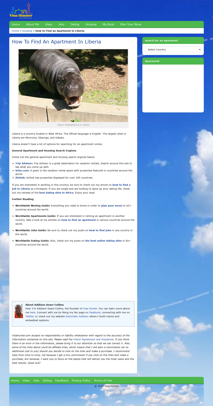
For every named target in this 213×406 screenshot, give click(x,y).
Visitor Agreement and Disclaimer (93, 339)
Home (16, 24)
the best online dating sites (103, 240)
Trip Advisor (23, 163)
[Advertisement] (73, 274)
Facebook (94, 312)
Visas (48, 24)
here (32, 312)
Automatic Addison (77, 316)
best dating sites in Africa (56, 192)
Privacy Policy (81, 380)
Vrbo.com (21, 170)
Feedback (61, 380)
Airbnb (19, 177)
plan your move (111, 205)
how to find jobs (100, 230)
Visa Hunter (90, 308)
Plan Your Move (130, 24)
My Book (108, 24)
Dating (74, 24)
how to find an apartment (78, 219)
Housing (91, 24)
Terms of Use (103, 380)
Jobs (61, 24)
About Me (32, 24)
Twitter (29, 316)
